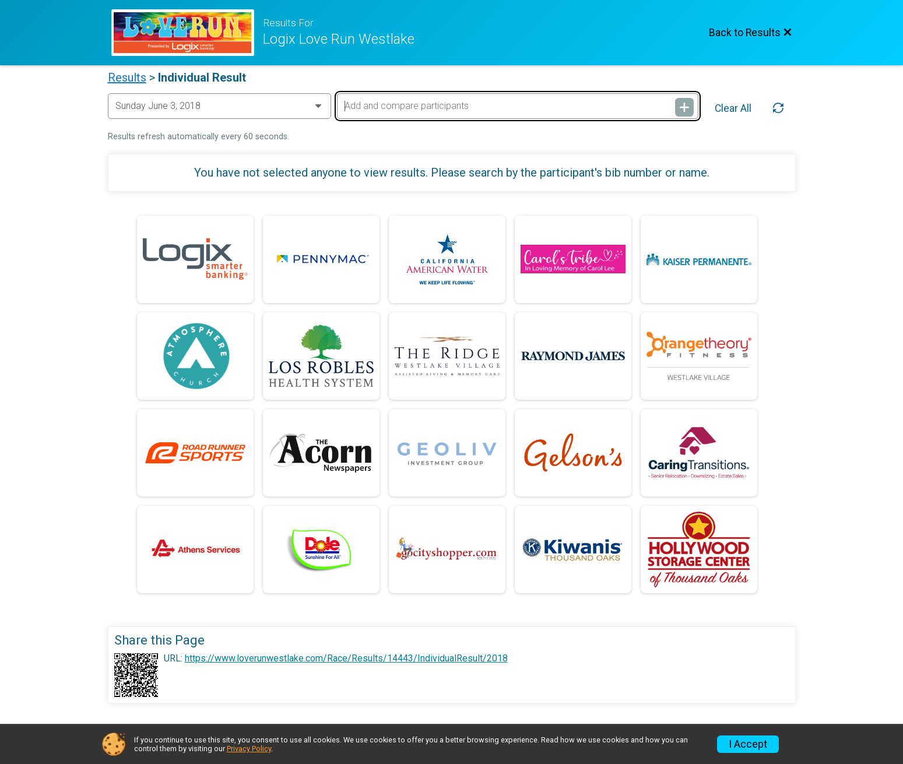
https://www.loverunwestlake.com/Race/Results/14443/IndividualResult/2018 (346, 658)
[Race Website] (187, 32)
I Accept (748, 744)
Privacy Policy (249, 748)
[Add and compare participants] (517, 106)
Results (127, 78)
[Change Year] (219, 106)
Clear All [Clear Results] (733, 108)
